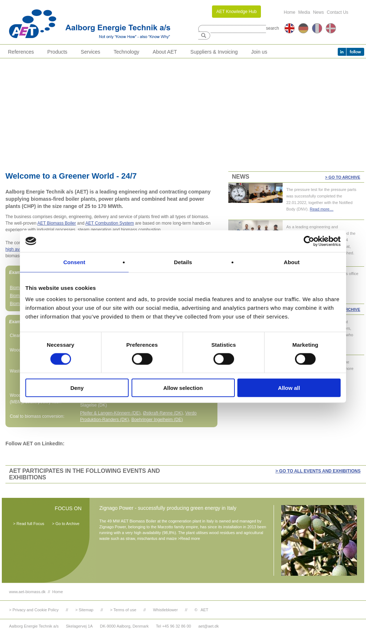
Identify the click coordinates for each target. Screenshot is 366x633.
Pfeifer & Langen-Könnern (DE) (110, 413)
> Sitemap (84, 610)
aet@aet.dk (208, 626)
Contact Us (337, 12)
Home (289, 12)
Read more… (321, 209)
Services (90, 52)
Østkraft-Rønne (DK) (163, 413)
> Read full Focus (28, 523)
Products (57, 52)
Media (304, 12)
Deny (77, 388)
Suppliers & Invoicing (214, 52)
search (272, 28)
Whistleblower (165, 610)
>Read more (189, 538)
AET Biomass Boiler (56, 223)
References (21, 52)
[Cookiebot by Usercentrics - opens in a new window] (309, 241)
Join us (259, 52)
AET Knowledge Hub (236, 11)
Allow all (289, 388)
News (318, 12)
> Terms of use (123, 610)
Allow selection (183, 388)
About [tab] (292, 262)
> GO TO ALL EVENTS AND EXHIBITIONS (318, 471)
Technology (127, 52)
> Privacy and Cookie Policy (34, 610)
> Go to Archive (342, 177)
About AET (165, 52)
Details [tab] (183, 262)
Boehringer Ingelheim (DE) (157, 419)
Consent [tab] (74, 262)
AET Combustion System (110, 223)
